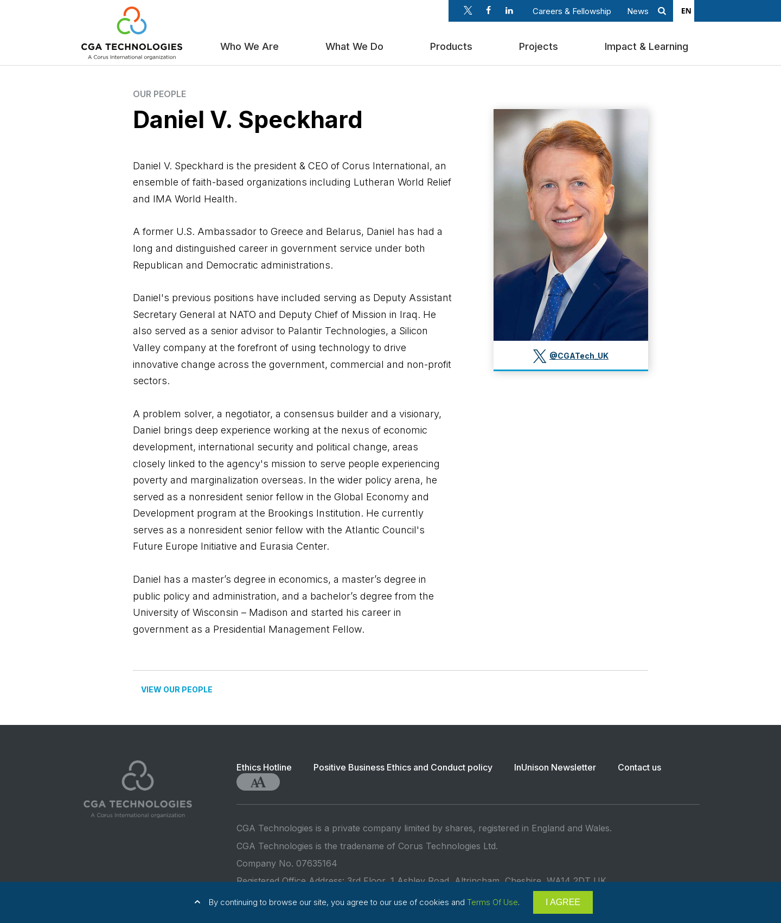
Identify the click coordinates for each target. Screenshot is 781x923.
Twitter (468, 10)
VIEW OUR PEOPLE (177, 689)
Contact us (639, 767)
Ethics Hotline (264, 767)
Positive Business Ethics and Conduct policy (402, 767)
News (638, 11)
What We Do (357, 44)
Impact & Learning (648, 44)
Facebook (488, 10)
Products (453, 44)
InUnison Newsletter (555, 767)
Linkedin (509, 10)
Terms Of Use (492, 902)
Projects (540, 44)
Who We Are (251, 44)
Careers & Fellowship (572, 11)
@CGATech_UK (579, 355)
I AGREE (563, 902)
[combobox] (686, 11)
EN (686, 10)
